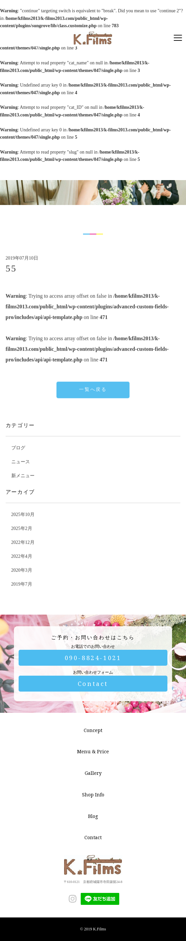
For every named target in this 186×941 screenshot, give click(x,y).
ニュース (20, 470)
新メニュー (23, 484)
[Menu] (177, 38)
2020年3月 (21, 579)
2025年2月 (21, 537)
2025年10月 (23, 523)
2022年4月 (21, 565)
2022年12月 (23, 551)
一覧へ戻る (93, 398)
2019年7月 (21, 593)
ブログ (18, 456)
